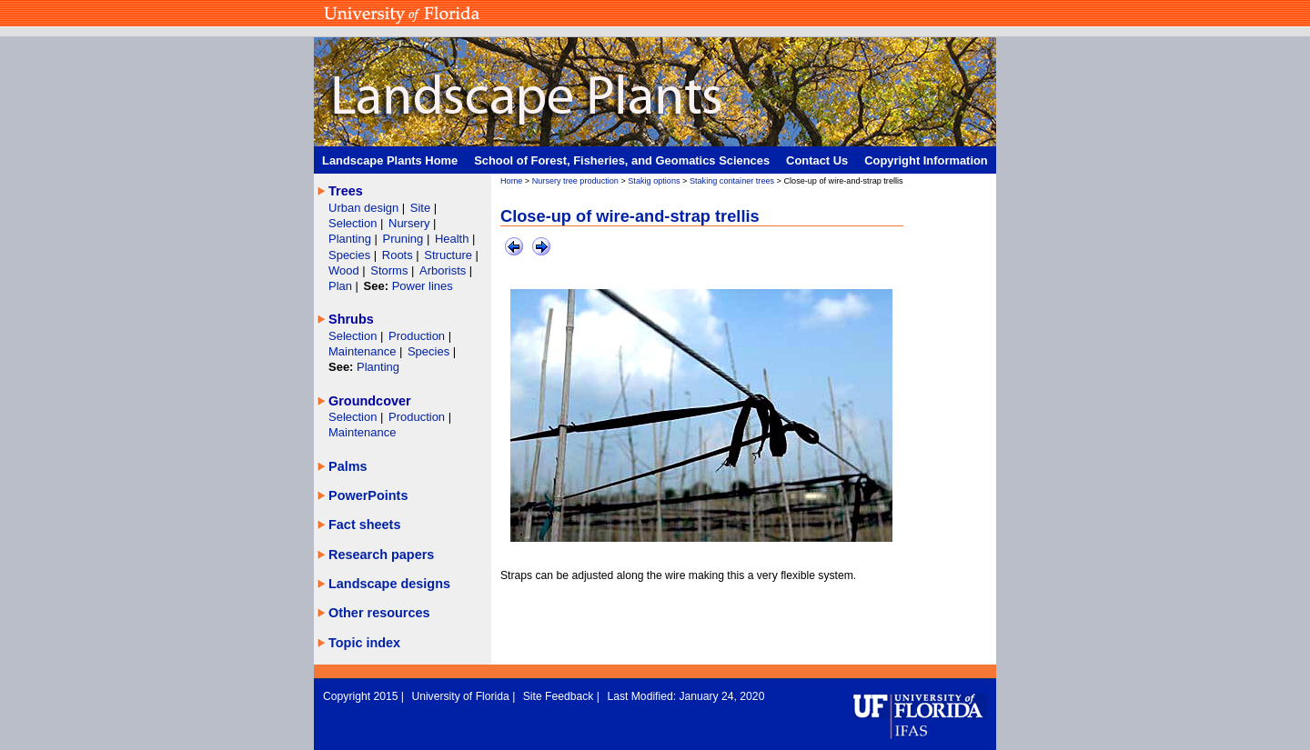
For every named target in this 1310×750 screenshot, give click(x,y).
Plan (340, 286)
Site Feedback (560, 696)
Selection (354, 223)
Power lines (422, 286)
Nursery (408, 223)
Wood (345, 270)
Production (418, 336)
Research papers (381, 554)
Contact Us (817, 160)
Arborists (442, 270)
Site (422, 208)
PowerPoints (368, 495)
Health (452, 238)
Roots (399, 255)
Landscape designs (389, 583)
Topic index (364, 642)
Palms (348, 466)
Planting (351, 238)
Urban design (365, 208)
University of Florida (461, 696)
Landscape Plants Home (390, 160)
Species (351, 255)
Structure (449, 255)
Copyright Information (926, 160)
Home (511, 180)
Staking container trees (732, 180)
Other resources (379, 612)
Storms (390, 270)
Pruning (405, 238)
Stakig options (654, 180)
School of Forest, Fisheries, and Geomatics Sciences (622, 160)
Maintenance (363, 351)
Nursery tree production (575, 180)
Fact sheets (364, 524)
